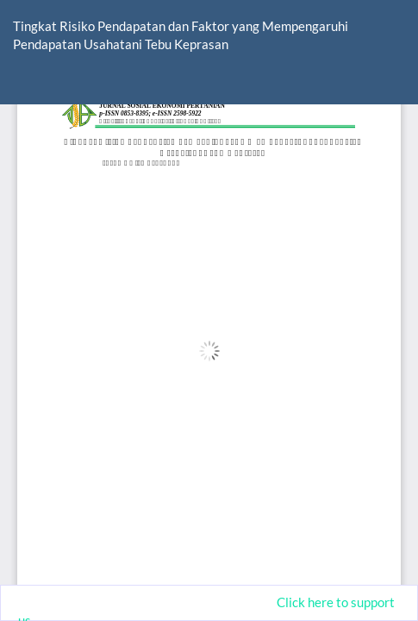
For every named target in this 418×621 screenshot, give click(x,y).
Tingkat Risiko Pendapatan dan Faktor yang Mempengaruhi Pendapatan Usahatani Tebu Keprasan (180, 35)
